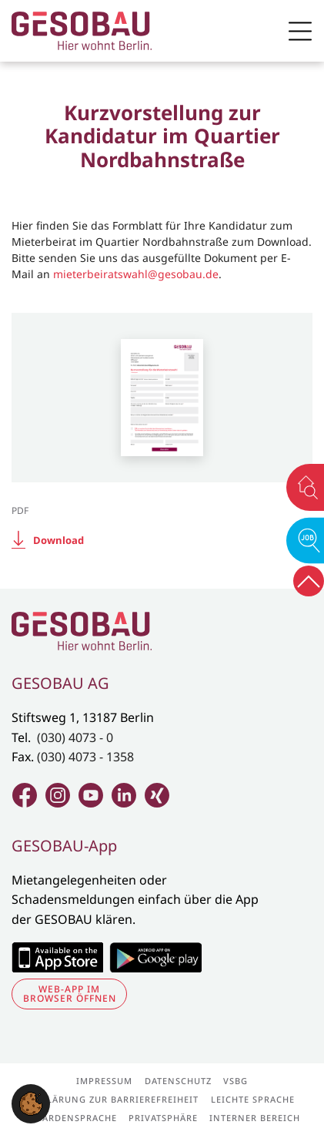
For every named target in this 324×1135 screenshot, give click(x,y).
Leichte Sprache (253, 1099)
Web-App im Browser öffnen (69, 993)
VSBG (235, 1080)
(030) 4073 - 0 (75, 737)
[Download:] (162, 540)
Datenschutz (178, 1080)
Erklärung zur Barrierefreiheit (114, 1099)
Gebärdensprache (70, 1117)
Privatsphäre (163, 1117)
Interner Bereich (254, 1117)
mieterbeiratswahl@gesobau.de (136, 274)
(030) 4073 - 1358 (85, 756)
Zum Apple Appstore (57, 957)
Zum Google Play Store (155, 957)
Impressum (104, 1080)
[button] (30, 1102)
